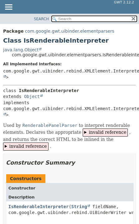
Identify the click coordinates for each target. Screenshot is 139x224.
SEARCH (41, 19)
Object (32, 96)
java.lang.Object (21, 49)
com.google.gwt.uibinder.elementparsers (69, 31)
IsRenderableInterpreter (38, 206)
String (79, 206)
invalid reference (108, 132)
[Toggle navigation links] (8, 7)
